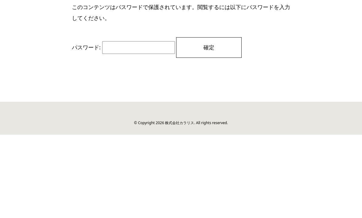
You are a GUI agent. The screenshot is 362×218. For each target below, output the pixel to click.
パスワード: (123, 47)
